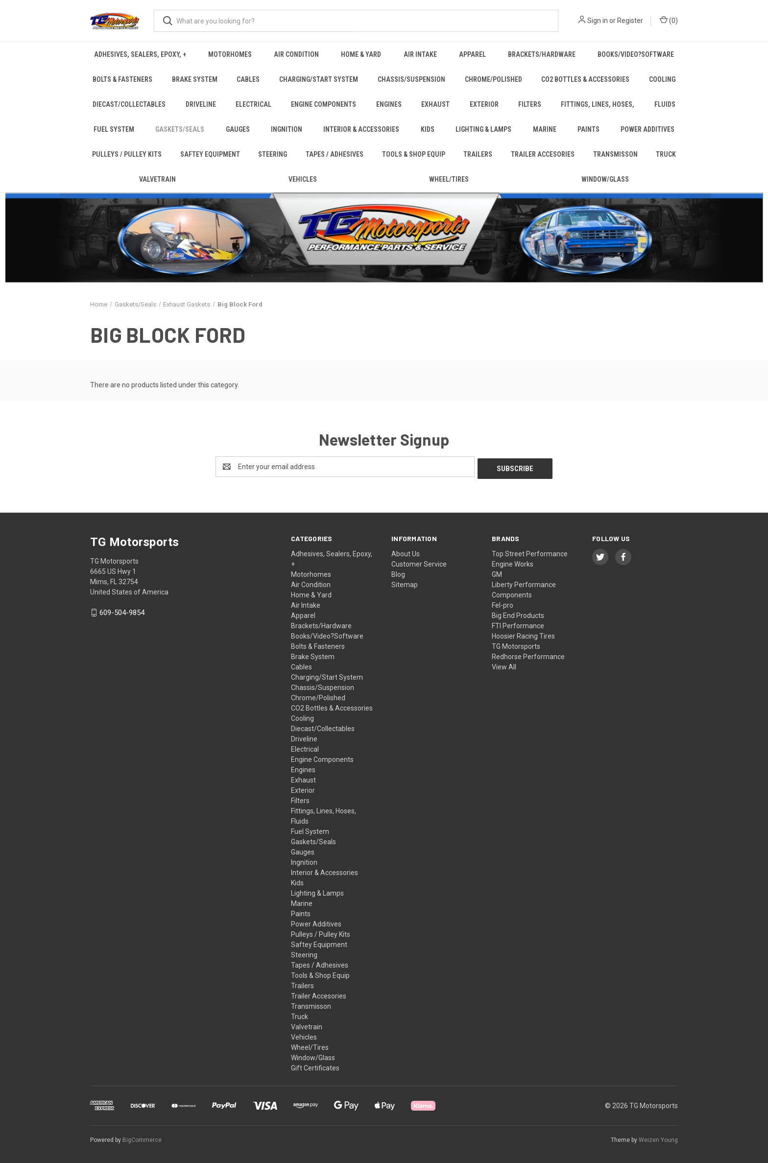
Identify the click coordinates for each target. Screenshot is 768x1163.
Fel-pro (502, 603)
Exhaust (435, 104)
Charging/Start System (318, 79)
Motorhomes (230, 54)
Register (630, 20)
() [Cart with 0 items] (669, 20)
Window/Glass (605, 179)
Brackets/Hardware (542, 54)
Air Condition (296, 54)
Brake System (194, 79)
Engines (389, 104)
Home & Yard (361, 54)
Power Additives (647, 129)
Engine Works (512, 562)
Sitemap (404, 583)
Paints (588, 129)
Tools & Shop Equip (413, 154)
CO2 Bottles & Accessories (585, 79)
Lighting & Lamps (483, 129)
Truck (666, 154)
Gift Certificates (315, 1066)
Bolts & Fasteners (122, 79)
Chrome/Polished (493, 79)
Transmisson (615, 154)
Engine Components (323, 104)
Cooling (662, 79)
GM (497, 572)
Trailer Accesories (543, 154)
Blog (398, 572)
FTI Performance (518, 624)
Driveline (201, 104)
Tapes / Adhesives (334, 154)
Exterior (484, 104)
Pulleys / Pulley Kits (127, 154)
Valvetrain (157, 179)
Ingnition (286, 129)
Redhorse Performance (528, 655)
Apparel (472, 54)
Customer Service (419, 562)
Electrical (253, 104)
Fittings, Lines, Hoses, (597, 104)
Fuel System (114, 129)
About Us (405, 552)
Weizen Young (658, 1138)
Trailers (477, 154)
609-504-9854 (121, 610)
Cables (248, 79)
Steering (272, 154)
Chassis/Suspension (411, 79)
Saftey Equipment (210, 154)
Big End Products (518, 613)
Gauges (238, 129)
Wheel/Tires (449, 179)
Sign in (597, 20)
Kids (427, 129)
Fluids (664, 104)
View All (504, 665)
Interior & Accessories (361, 129)
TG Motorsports (516, 644)
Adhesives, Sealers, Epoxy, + (140, 54)
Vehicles (302, 179)
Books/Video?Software (636, 54)
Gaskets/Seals (179, 129)
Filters (529, 104)
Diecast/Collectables (129, 104)
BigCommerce (142, 1138)
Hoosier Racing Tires (523, 634)
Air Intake (420, 54)
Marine (544, 129)
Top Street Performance (530, 552)
